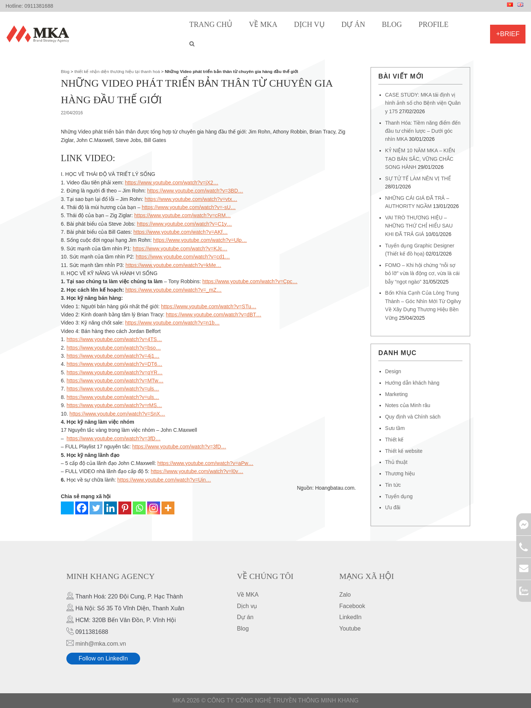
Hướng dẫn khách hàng (412, 383)
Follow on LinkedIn (103, 658)
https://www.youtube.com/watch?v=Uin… (164, 480)
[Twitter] (96, 508)
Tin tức (393, 485)
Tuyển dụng (399, 496)
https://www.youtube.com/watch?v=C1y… (184, 224)
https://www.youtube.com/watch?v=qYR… (115, 372)
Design (393, 371)
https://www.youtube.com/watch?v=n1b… (172, 323)
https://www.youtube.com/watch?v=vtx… (191, 199)
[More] (168, 508)
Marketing (396, 394)
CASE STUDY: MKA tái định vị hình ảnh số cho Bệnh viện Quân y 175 (423, 103)
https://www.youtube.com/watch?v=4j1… (113, 356)
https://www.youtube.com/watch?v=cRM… (182, 215)
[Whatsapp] (139, 508)
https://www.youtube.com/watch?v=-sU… (189, 207)
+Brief (508, 34)
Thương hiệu (399, 473)
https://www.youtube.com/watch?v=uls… (113, 389)
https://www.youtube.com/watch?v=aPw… (205, 463)
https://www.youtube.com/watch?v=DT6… (115, 364)
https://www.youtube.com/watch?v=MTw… (115, 381)
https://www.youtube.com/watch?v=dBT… (213, 314)
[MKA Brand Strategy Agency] (39, 34)
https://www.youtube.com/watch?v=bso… (114, 348)
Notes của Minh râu (407, 405)
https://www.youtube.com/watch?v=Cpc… (250, 281)
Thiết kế (394, 439)
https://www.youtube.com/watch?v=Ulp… (200, 240)
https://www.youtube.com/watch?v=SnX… (117, 414)
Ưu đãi (392, 507)
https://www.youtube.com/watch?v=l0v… (197, 471)
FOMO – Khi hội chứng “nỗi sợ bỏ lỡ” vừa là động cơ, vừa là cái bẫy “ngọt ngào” (422, 273)
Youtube (350, 628)
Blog (392, 24)
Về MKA (263, 24)
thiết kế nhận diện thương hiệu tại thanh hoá (117, 71)
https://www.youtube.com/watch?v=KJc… (180, 248)
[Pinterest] (124, 508)
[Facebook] (81, 508)
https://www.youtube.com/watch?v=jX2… (171, 182)
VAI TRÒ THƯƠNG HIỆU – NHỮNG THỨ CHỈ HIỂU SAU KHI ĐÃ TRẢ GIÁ (418, 226)
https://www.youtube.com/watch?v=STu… (208, 306)
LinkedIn (350, 617)
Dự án (353, 24)
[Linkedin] (110, 508)
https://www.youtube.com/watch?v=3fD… (114, 438)
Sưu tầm (395, 428)
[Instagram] (153, 508)
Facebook (352, 606)
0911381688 (38, 6)
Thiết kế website (404, 451)
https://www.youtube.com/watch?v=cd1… (183, 257)
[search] (192, 43)
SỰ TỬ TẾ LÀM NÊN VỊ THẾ (418, 178)
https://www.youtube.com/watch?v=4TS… (114, 339)
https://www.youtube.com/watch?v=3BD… (195, 191)
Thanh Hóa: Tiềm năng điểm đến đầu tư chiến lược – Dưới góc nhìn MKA (423, 131)
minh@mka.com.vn (100, 644)
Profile (433, 24)
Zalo (345, 594)
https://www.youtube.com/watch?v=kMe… (173, 265)
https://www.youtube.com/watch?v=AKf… (180, 232)
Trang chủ (210, 24)
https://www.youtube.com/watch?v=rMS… (114, 405)
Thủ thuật (396, 462)
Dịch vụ (309, 24)
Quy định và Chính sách (412, 417)
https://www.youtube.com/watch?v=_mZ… (173, 290)
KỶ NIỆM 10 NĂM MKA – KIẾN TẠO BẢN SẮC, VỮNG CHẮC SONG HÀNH (420, 159)
